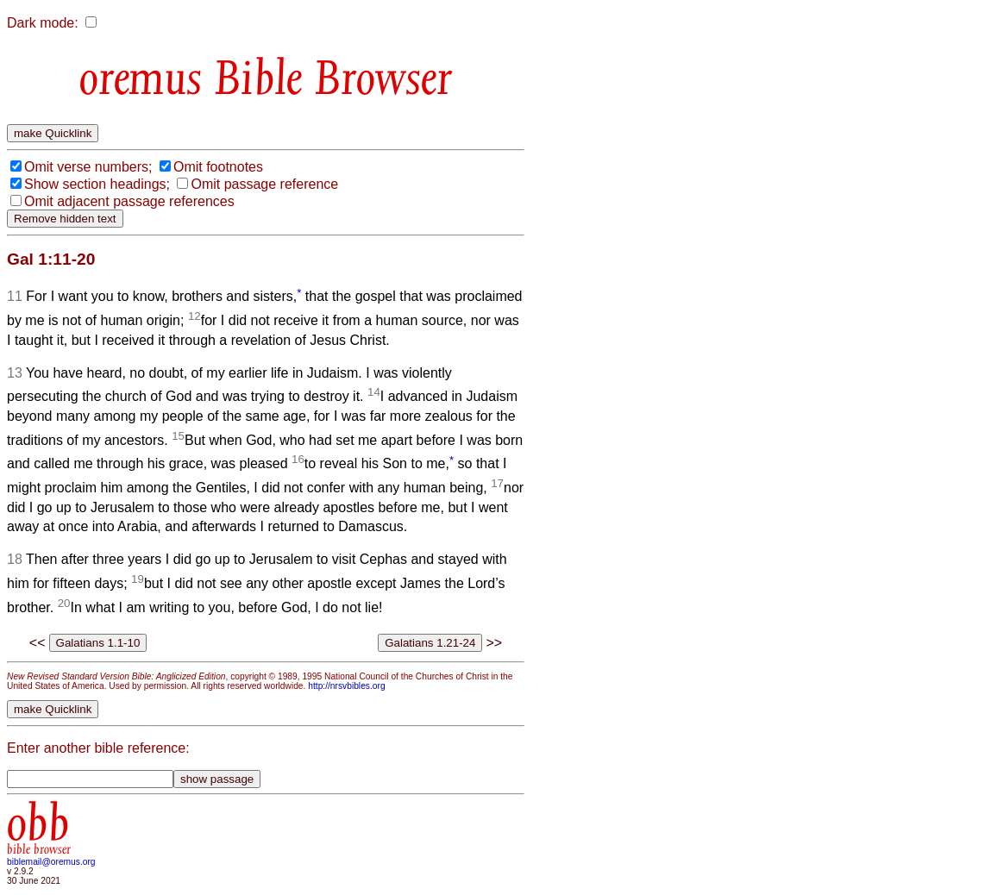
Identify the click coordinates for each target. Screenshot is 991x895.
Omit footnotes (218, 167)
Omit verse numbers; (88, 167)
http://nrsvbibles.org (346, 686)
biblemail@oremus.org (51, 862)
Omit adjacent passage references (129, 201)
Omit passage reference (264, 184)
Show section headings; (97, 184)
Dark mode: (42, 23)
